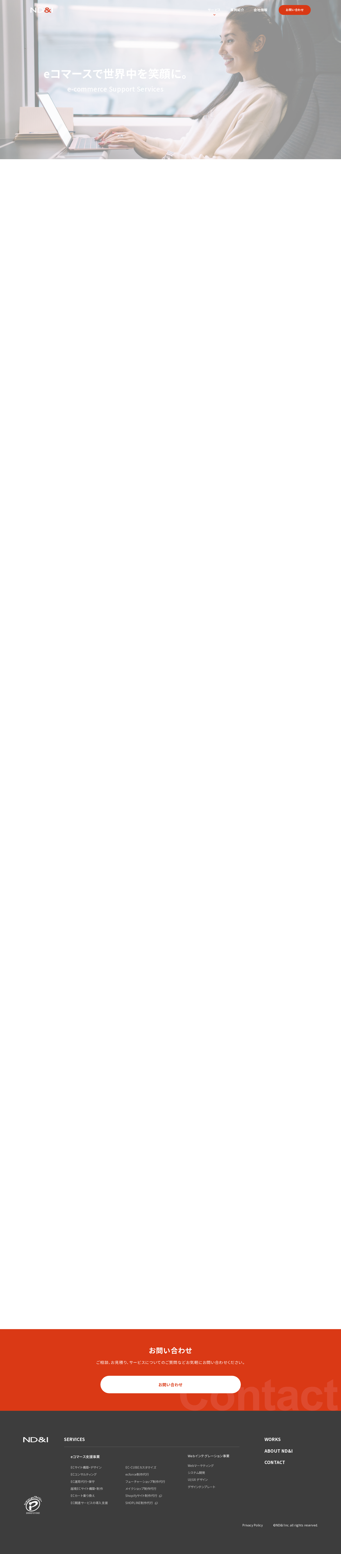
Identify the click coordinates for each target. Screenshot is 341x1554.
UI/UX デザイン (198, 1479)
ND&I (41, 10)
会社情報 (261, 9)
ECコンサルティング (83, 1474)
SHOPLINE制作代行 (139, 1503)
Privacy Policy (252, 1525)
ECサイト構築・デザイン (86, 1467)
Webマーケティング (201, 1465)
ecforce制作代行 (137, 1474)
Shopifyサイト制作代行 (141, 1495)
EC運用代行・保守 (83, 1481)
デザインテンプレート (201, 1487)
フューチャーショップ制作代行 (145, 1481)
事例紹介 (237, 9)
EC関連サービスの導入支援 (89, 1503)
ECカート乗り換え (83, 1495)
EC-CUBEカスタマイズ (140, 1467)
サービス (214, 9)
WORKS (272, 1439)
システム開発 (196, 1472)
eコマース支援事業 (85, 1456)
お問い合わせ (295, 10)
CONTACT (274, 1462)
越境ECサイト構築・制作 (87, 1488)
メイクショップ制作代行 (141, 1488)
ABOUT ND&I (278, 1451)
